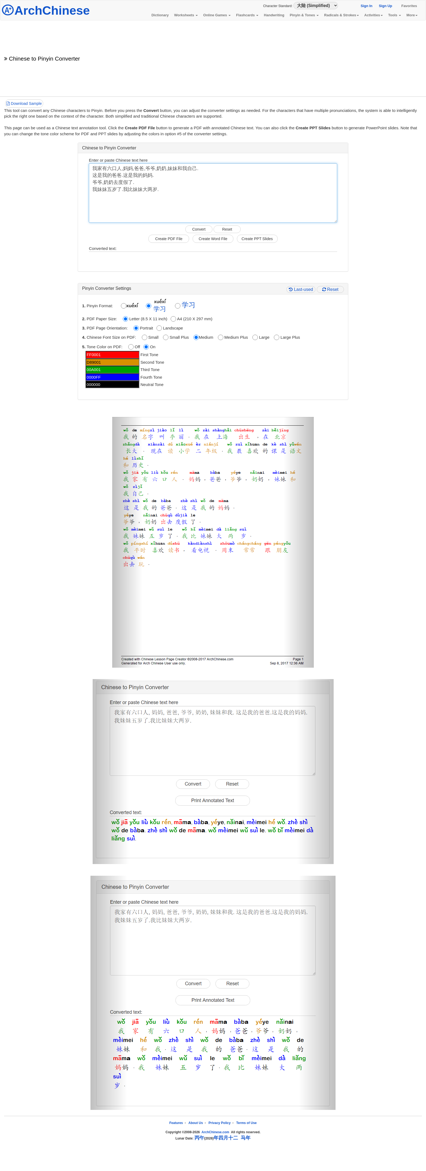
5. (84, 346)
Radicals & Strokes (341, 15)
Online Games (217, 15)
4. (84, 337)
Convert (198, 229)
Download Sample (24, 103)
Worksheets (186, 15)
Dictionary (160, 15)
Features (176, 1123)
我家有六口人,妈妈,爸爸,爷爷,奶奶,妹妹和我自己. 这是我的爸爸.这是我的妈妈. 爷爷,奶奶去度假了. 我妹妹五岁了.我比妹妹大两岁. (213, 193)
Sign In (366, 6)
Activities (373, 15)
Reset (227, 229)
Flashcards (247, 15)
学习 (160, 309)
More (412, 15)
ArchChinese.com (215, 1132)
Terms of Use (246, 1123)
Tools (394, 15)
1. (84, 305)
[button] (127, 542)
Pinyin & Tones (304, 15)
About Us (196, 1123)
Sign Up (385, 6)
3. (84, 328)
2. (84, 318)
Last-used (301, 289)
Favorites (409, 6)
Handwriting (274, 15)
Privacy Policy (220, 1123)
